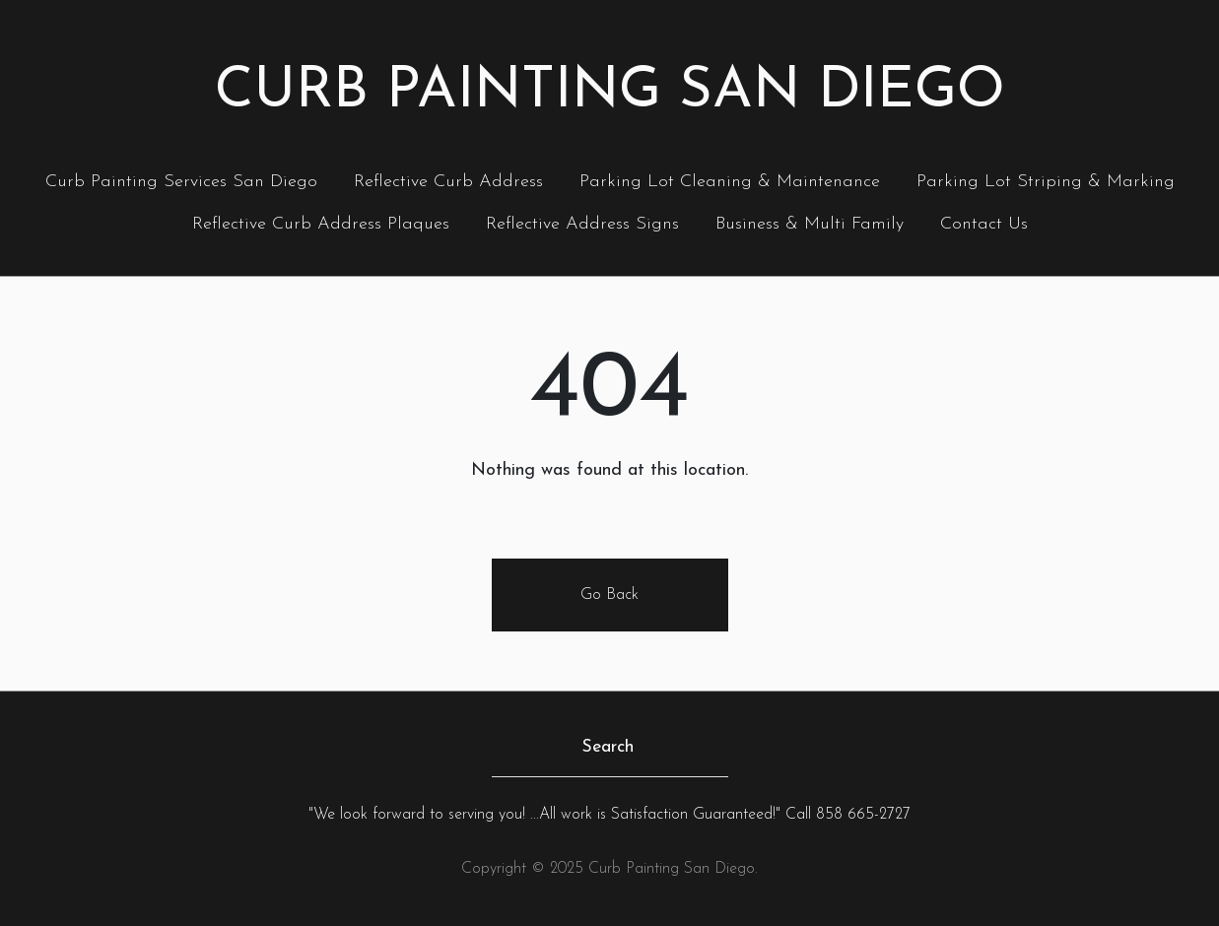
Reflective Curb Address (448, 181)
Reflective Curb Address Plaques (320, 224)
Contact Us (984, 224)
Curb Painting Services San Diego (181, 181)
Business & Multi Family (809, 224)
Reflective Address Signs (582, 224)
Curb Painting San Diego (610, 92)
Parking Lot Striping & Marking (1045, 181)
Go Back (609, 595)
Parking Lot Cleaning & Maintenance (729, 181)
